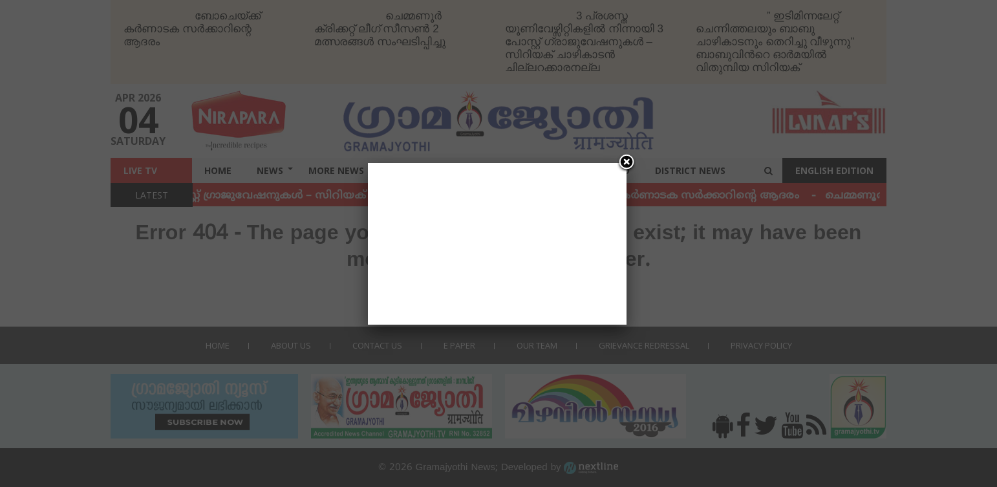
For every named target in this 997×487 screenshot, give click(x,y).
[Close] (626, 163)
